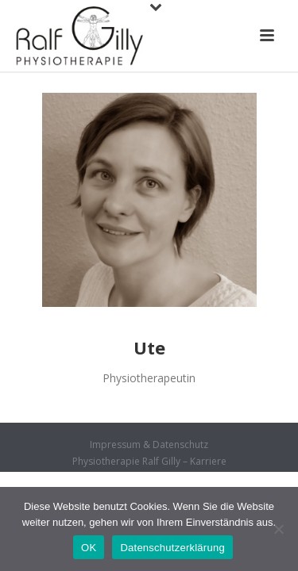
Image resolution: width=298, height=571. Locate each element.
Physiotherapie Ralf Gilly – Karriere (149, 461)
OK (88, 548)
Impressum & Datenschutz (149, 445)
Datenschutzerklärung (172, 548)
